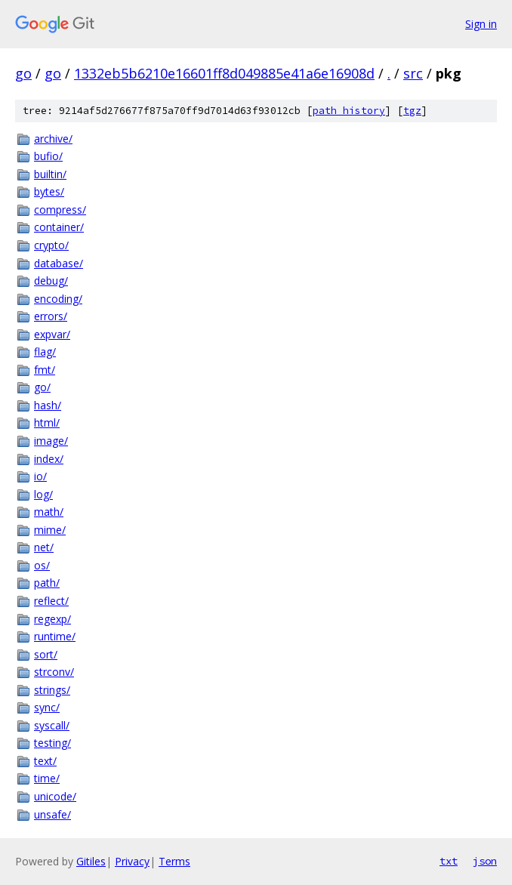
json (485, 861)
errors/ (50, 316)
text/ (45, 761)
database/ (58, 263)
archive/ (53, 138)
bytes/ (49, 191)
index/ (48, 459)
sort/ (45, 654)
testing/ (52, 742)
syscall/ (51, 725)
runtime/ (55, 636)
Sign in (481, 24)
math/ (48, 511)
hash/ (47, 405)
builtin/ (50, 174)
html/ (47, 422)
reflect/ (51, 601)
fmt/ (44, 369)
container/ (59, 227)
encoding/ (58, 298)
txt (449, 861)
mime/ (50, 530)
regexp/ (52, 619)
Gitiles (91, 861)
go (23, 73)
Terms (174, 861)
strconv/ (54, 672)
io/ (40, 476)
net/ (44, 547)
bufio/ (48, 156)
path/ (47, 582)
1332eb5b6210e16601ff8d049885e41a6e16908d (224, 73)
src (413, 73)
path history (349, 110)
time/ (47, 778)
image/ (51, 440)
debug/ (51, 280)
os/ (42, 565)
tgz (412, 110)
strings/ (52, 690)
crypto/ (51, 245)
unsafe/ (52, 814)
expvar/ (52, 334)
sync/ (47, 707)
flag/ (45, 351)
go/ (42, 387)
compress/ (60, 209)
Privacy (132, 861)
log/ (43, 494)
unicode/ (55, 796)
